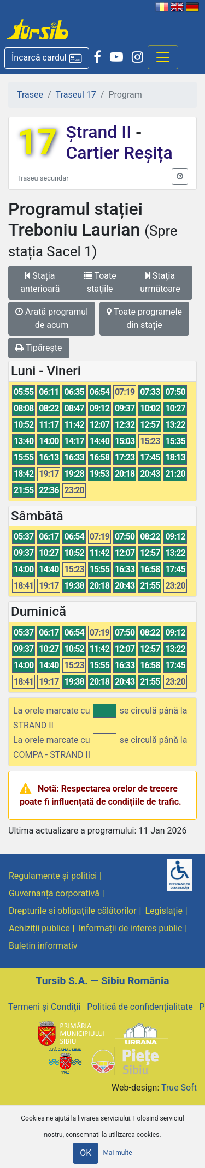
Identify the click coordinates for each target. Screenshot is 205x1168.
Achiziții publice (39, 928)
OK (85, 1153)
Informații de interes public (131, 928)
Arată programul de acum (51, 318)
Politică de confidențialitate (139, 1007)
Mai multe (117, 1153)
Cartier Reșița (119, 152)
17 (37, 142)
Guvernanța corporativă (54, 893)
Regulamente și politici (53, 876)
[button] (46, 58)
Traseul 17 (76, 94)
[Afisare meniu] (163, 57)
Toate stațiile (100, 282)
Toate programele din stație (144, 318)
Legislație (164, 911)
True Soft (179, 1087)
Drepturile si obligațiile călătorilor (73, 911)
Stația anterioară (40, 282)
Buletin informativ (43, 946)
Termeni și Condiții (44, 1007)
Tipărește (38, 348)
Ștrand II (101, 132)
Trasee (30, 94)
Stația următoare (160, 282)
